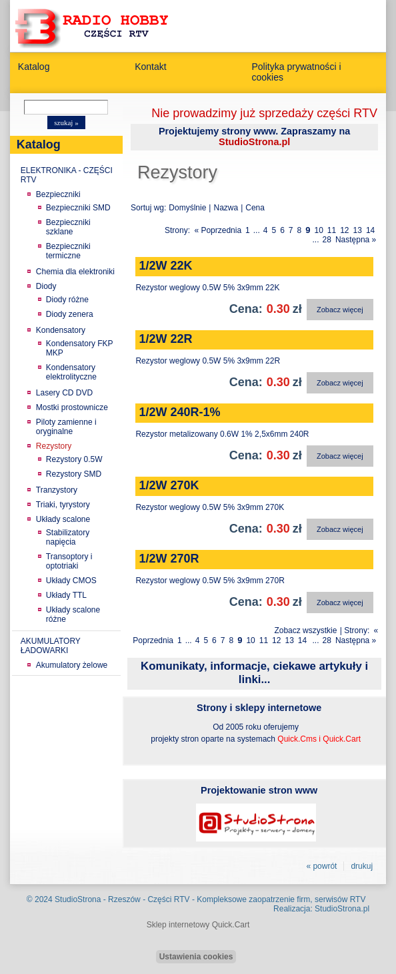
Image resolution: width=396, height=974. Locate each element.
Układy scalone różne (73, 614)
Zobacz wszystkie (305, 630)
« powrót (321, 866)
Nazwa (225, 207)
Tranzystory (56, 490)
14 (370, 230)
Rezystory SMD (73, 474)
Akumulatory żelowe (71, 665)
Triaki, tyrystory (63, 504)
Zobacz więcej (340, 310)
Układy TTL (66, 595)
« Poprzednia (217, 230)
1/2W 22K (165, 265)
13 (357, 230)
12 (344, 230)
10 (318, 230)
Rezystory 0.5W (74, 459)
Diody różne (67, 299)
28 (327, 239)
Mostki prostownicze (72, 407)
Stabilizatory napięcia (67, 537)
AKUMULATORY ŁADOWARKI (51, 645)
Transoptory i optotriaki (69, 561)
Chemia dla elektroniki (75, 271)
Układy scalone (63, 519)
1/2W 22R (165, 339)
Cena (255, 207)
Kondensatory (60, 330)
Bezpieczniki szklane (68, 227)
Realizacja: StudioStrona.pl (321, 908)
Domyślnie (187, 207)
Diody (46, 286)
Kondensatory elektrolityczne (71, 372)
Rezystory (53, 446)
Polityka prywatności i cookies (296, 72)
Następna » (355, 239)
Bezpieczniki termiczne (68, 251)
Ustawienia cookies (196, 956)
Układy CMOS (71, 580)
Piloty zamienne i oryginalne (66, 426)
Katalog (34, 66)
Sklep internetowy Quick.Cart (198, 924)
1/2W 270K (169, 485)
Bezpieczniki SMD (78, 207)
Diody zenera (69, 314)
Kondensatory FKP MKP (79, 348)
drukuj (362, 866)
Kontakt (151, 66)
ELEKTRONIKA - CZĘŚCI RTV (67, 175)
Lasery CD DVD (64, 392)
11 (331, 230)
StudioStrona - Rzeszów (99, 899)
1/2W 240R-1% (179, 412)
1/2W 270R (169, 558)
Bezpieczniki (58, 194)
